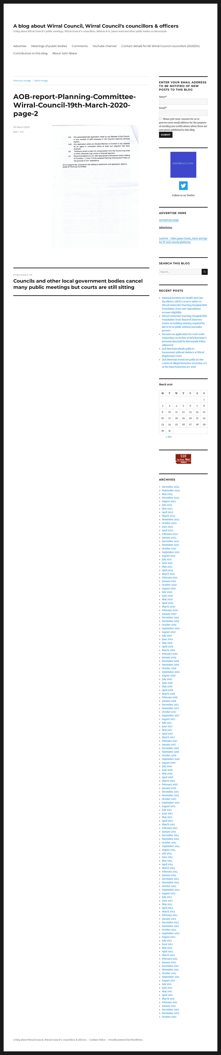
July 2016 (167, 766)
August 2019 (169, 632)
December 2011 (170, 966)
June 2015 (167, 813)
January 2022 (169, 537)
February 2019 (170, 653)
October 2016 (169, 755)
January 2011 (169, 1006)
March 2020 (168, 606)
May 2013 (167, 904)
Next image (41, 80)
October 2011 (169, 973)
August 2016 (169, 762)
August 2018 (168, 675)
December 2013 (170, 878)
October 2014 (169, 842)
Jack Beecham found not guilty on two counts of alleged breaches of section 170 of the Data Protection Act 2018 (184, 363)
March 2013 (168, 911)
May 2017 (167, 730)
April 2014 (167, 864)
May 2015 (167, 817)
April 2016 (167, 777)
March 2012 (168, 955)
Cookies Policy (97, 1039)
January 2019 (169, 657)
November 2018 (170, 664)
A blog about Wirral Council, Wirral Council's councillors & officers (96, 26)
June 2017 (167, 726)
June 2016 (167, 770)
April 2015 (167, 820)
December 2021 (170, 541)
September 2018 (171, 672)
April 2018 (167, 690)
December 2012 (170, 922)
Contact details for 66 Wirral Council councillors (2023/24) (160, 46)
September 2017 (171, 715)
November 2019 (170, 621)
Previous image (22, 80)
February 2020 (170, 610)
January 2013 (169, 918)
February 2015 (169, 828)
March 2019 (168, 650)
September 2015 (171, 802)
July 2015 (167, 809)
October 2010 (169, 1016)
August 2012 (168, 937)
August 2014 (168, 849)
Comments (80, 46)
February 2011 (169, 1002)
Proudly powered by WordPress (125, 1039)
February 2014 (169, 871)
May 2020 (167, 599)
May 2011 (167, 991)
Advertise (19, 46)
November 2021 (170, 544)
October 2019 (169, 624)
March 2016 (168, 780)
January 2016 (169, 788)
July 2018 (167, 679)
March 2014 (168, 868)
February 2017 (169, 741)
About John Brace (64, 53)
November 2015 (170, 795)
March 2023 (168, 515)
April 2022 (167, 530)
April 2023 (167, 512)
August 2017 (168, 719)
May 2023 (167, 508)
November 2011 (170, 969)
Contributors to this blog (30, 53)
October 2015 (169, 799)
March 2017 (168, 737)
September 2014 (171, 846)
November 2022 (170, 519)
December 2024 (170, 486)
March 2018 (168, 693)
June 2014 (167, 857)
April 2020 (167, 603)
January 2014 (169, 875)
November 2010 (170, 1013)
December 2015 (170, 791)
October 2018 (169, 668)
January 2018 (169, 701)
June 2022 (167, 526)
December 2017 (170, 704)
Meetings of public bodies (49, 46)
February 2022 (170, 534)
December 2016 (170, 748)
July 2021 (167, 559)
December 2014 (170, 835)
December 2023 (170, 497)
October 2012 (169, 929)
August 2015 (168, 806)
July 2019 (167, 635)
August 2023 (169, 501)
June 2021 (167, 563)
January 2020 (169, 613)
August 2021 (168, 555)
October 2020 (169, 584)
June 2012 (167, 944)
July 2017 (167, 722)
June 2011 (167, 987)
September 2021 (171, 552)
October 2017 (169, 711)
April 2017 (167, 733)
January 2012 (169, 962)
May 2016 (167, 773)
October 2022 (169, 523)
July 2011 (166, 984)
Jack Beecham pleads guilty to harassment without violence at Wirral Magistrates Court (183, 352)
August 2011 (168, 980)
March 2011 (168, 998)
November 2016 (170, 751)
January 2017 (169, 744)
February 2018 (169, 697)
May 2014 (167, 860)
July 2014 (167, 853)
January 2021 (169, 581)
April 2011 (167, 995)
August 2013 (168, 893)
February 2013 (169, 915)
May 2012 (167, 947)
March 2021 (168, 574)
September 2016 (171, 759)
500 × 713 (18, 132)
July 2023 (167, 505)
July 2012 (167, 940)
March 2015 (168, 824)
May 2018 (167, 686)
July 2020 (167, 592)
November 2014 (170, 839)
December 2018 (170, 661)
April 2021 (167, 570)
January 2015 (169, 831)
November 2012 (170, 926)
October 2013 (169, 886)
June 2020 (167, 595)
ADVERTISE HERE (169, 220)
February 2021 (169, 577)
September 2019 (171, 628)
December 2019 (170, 617)
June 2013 (167, 900)
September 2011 (170, 976)
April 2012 (167, 951)
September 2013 (170, 889)
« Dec (169, 436)
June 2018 (167, 682)
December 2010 (170, 1009)
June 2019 (167, 639)
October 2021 (169, 548)
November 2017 (170, 708)
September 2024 (171, 490)
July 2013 (167, 897)
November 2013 (170, 882)
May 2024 (167, 494)
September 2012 (171, 933)
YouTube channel (105, 46)
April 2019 (167, 646)
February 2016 (170, 784)
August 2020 (169, 588)
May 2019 (167, 643)
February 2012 (169, 958)
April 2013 (167, 908)
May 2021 (167, 566)
